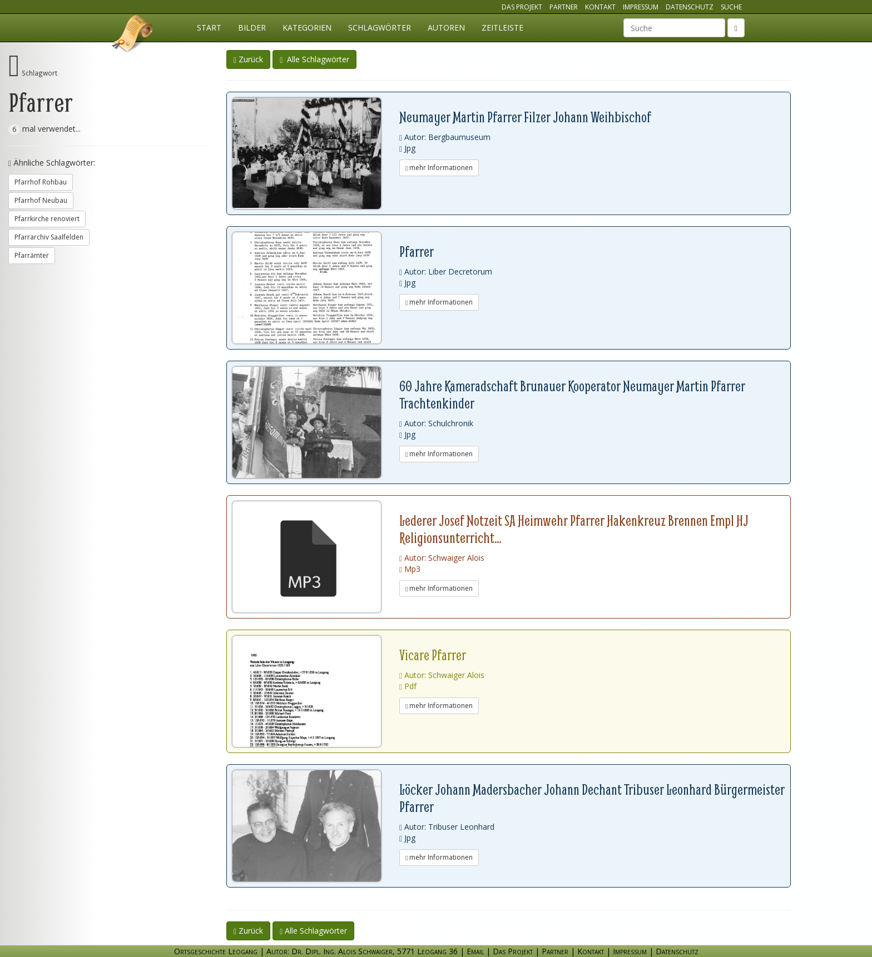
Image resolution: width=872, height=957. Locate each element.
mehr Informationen (439, 167)
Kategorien (307, 27)
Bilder (252, 27)
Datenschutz (690, 7)
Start (209, 27)
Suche (731, 7)
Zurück (248, 59)
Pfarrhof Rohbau (40, 182)
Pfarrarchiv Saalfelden (48, 237)
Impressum (640, 7)
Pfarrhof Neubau (40, 200)
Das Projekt (522, 7)
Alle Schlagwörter (314, 59)
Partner (563, 7)
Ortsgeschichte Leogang (133, 35)
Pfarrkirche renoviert (47, 218)
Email (475, 951)
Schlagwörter (379, 27)
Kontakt (600, 7)
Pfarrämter (31, 255)
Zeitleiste (502, 27)
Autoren (446, 27)
